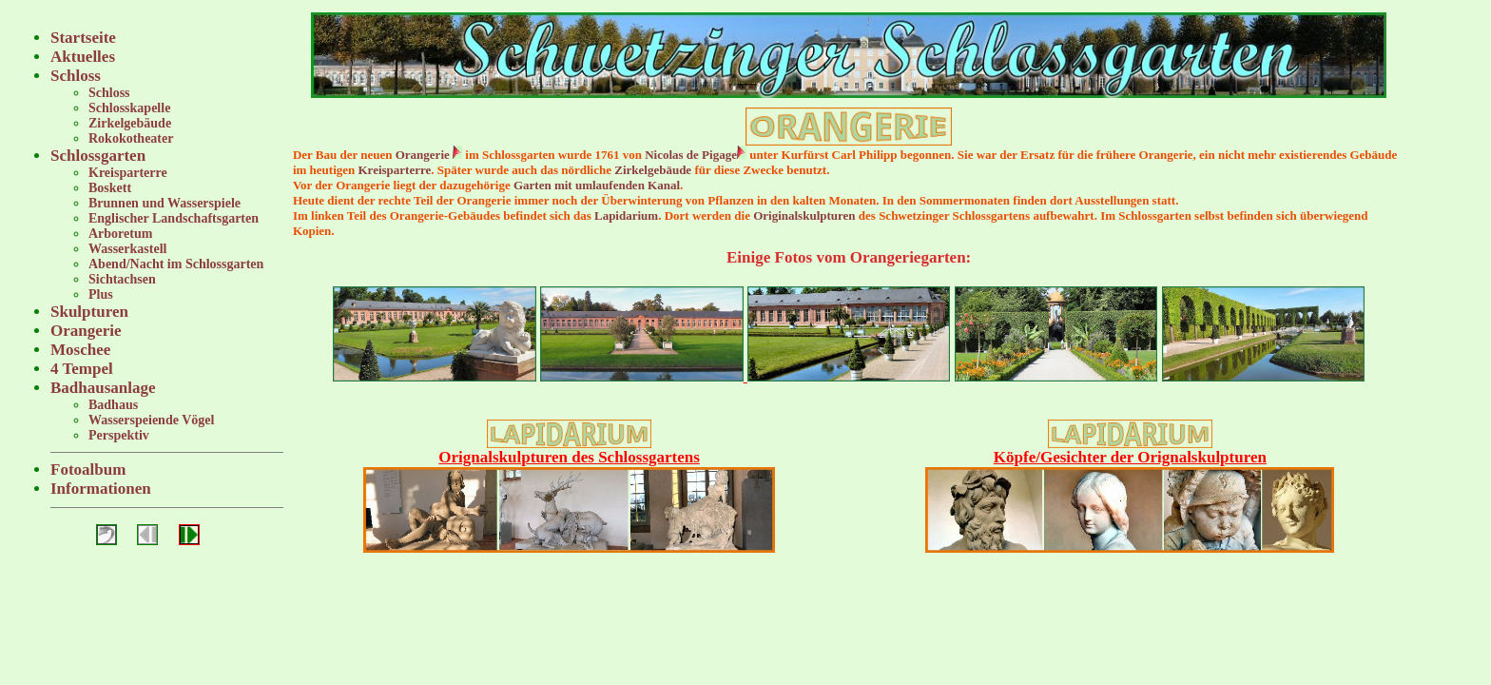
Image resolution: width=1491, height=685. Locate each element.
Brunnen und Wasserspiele (164, 203)
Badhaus (113, 405)
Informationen (100, 489)
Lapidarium (626, 215)
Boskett (109, 188)
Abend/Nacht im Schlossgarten (175, 264)
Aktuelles (82, 57)
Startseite (83, 38)
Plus (100, 294)
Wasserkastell (127, 249)
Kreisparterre (127, 173)
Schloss (75, 76)
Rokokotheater (130, 138)
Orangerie (86, 331)
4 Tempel (81, 369)
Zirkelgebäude (129, 123)
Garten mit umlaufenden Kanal (596, 185)
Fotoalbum (88, 469)
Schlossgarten (97, 156)
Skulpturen (89, 312)
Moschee (80, 350)
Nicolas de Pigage (691, 154)
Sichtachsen (122, 279)
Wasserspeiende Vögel (151, 420)
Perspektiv (118, 435)
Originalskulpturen (804, 215)
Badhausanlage (103, 388)
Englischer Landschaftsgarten (173, 218)
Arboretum (120, 233)
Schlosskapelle (129, 108)
